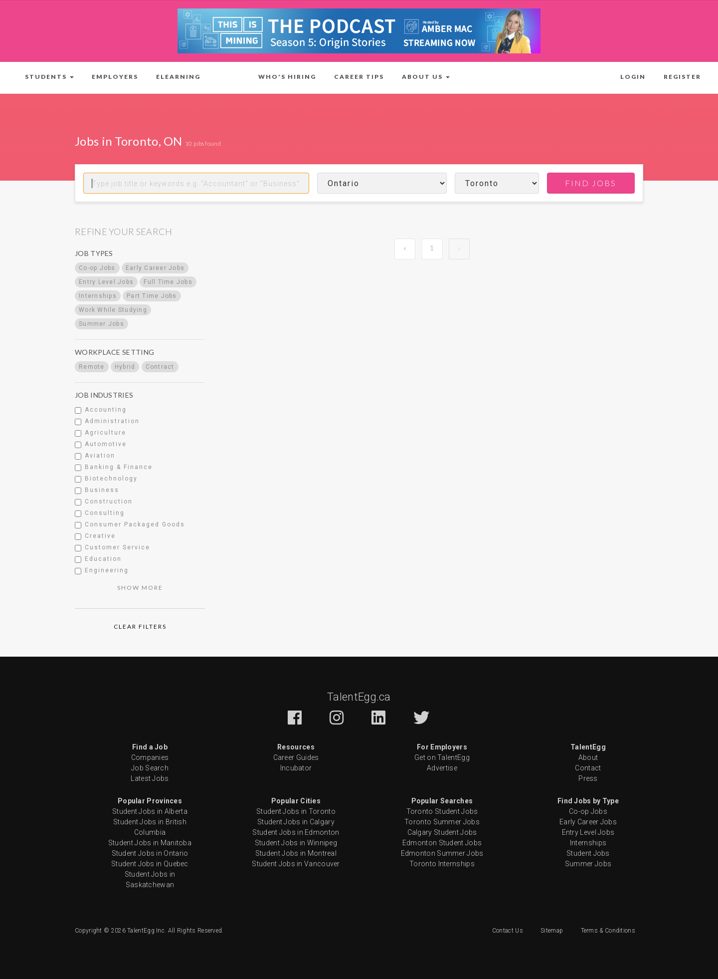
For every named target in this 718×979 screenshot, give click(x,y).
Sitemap (551, 930)
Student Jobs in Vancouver (296, 864)
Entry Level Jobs (588, 832)
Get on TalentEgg (442, 757)
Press (588, 778)
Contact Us (507, 930)
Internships (588, 843)
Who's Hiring (287, 76)
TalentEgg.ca (359, 697)
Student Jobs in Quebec (149, 864)
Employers (115, 76)
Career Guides (296, 757)
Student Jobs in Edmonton (295, 832)
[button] (49, 77)
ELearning (178, 76)
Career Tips (359, 76)
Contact (588, 768)
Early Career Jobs (588, 822)
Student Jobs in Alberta (149, 811)
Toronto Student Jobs (442, 811)
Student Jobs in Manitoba (149, 843)
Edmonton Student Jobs (442, 843)
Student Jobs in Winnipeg (296, 843)
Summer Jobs (588, 864)
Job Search (150, 768)
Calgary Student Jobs (442, 832)
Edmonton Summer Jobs (442, 853)
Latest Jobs (150, 778)
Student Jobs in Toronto (296, 811)
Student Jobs (588, 853)
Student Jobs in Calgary (296, 822)
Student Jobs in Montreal (296, 853)
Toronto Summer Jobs (442, 822)
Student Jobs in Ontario (150, 853)
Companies (150, 757)
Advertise (442, 768)
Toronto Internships (442, 864)
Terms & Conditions (608, 930)
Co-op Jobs (588, 811)
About (588, 757)
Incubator (296, 768)
